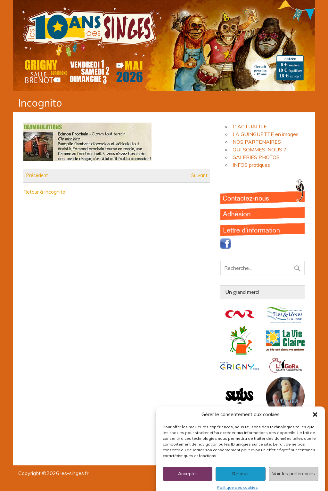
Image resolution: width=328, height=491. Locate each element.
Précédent (37, 176)
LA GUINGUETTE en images (266, 134)
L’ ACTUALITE (250, 126)
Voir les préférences (293, 479)
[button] (315, 419)
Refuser (240, 479)
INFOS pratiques (251, 165)
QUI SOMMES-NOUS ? (259, 149)
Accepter (187, 479)
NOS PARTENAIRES (257, 142)
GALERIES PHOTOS (256, 157)
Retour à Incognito (44, 192)
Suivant (199, 176)
